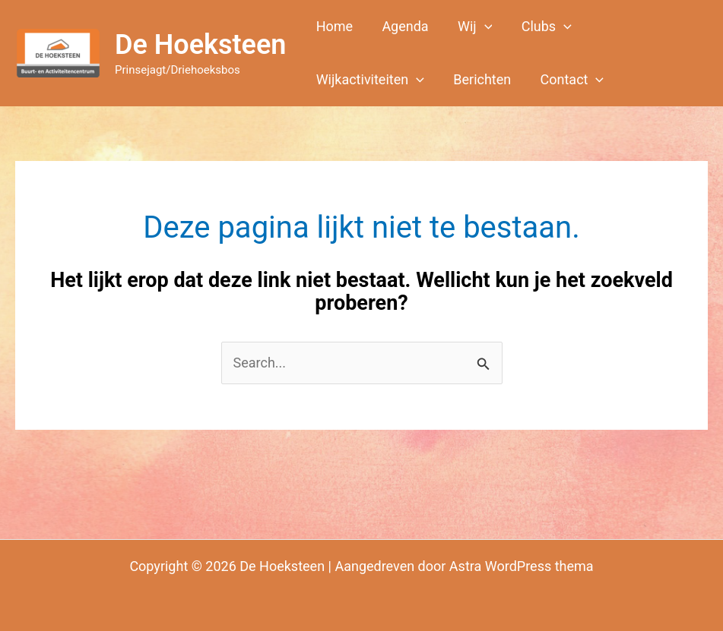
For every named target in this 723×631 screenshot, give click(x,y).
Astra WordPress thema (521, 566)
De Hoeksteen (200, 45)
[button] (470, 26)
